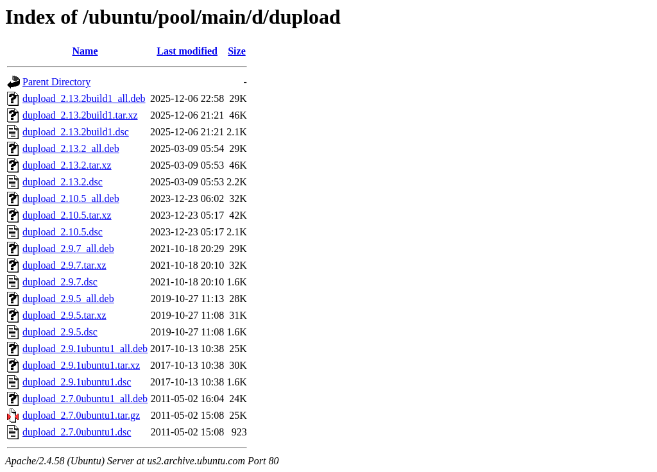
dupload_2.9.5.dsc (60, 331)
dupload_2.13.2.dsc (62, 181)
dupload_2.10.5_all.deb (70, 198)
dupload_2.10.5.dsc (62, 231)
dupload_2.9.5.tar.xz (64, 315)
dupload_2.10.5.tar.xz (67, 215)
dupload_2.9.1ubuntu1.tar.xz (81, 365)
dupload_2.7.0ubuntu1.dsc (76, 431)
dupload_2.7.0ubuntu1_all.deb (85, 398)
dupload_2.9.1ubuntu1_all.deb (85, 348)
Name (85, 51)
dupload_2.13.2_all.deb (70, 148)
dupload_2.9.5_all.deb (68, 298)
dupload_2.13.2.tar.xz (67, 165)
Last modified (187, 51)
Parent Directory (56, 81)
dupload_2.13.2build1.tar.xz (80, 115)
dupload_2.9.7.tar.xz (64, 265)
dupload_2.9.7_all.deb (68, 248)
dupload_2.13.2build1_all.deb (84, 98)
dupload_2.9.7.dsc (60, 281)
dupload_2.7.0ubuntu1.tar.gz (81, 415)
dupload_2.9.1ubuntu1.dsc (76, 381)
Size (237, 51)
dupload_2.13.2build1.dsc (75, 131)
